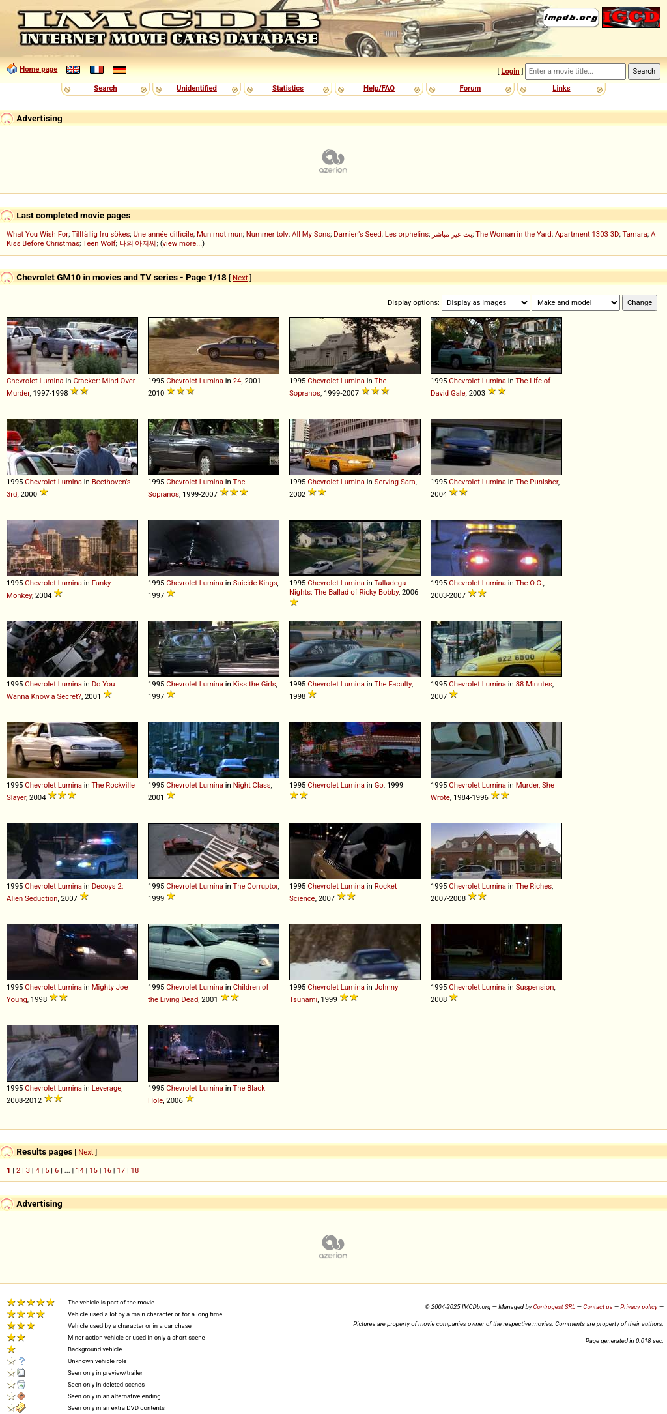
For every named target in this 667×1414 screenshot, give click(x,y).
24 (237, 380)
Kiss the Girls (254, 683)
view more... (183, 243)
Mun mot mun (220, 234)
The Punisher (536, 481)
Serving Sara (395, 481)
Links (561, 88)
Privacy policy (638, 1306)
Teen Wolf (99, 243)
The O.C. (529, 582)
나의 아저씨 (138, 243)
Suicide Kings (255, 582)
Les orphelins (407, 234)
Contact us (597, 1306)
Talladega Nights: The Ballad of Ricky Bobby (347, 587)
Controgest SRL (554, 1306)
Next (240, 277)
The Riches (533, 886)
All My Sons (311, 234)
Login (510, 71)
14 (80, 1170)
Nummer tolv (267, 234)
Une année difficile (163, 234)
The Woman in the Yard (513, 234)
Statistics (288, 88)
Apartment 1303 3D (587, 234)
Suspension (535, 987)
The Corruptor (255, 886)
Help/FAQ (379, 88)
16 (107, 1170)
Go (379, 784)
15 (93, 1170)
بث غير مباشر (452, 234)
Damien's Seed (357, 234)
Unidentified (197, 88)
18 (135, 1170)
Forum (470, 88)
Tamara (635, 234)
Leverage (107, 1088)
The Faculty (392, 683)
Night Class (252, 784)
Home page (38, 69)
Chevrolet (22, 380)
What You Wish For (37, 234)
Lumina (52, 380)
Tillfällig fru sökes (101, 234)
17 (121, 1170)
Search (105, 88)
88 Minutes (534, 683)
